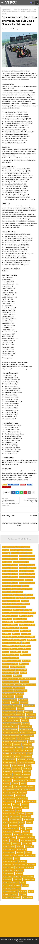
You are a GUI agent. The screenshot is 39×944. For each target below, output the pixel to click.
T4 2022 (26, 586)
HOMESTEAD (8, 645)
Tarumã (26, 723)
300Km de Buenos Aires (28, 732)
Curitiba (7, 753)
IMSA (17, 645)
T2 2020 (17, 562)
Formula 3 (14, 825)
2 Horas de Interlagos (28, 789)
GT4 (23, 828)
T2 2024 (15, 556)
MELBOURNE (27, 843)
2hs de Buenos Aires (10, 798)
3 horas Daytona (17, 637)
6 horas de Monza (9, 801)
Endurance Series (17, 550)
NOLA (17, 858)
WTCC (15, 726)
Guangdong (8, 831)
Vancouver (23, 891)
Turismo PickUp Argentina (12, 789)
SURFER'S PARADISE (23, 777)
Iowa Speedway (27, 834)
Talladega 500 (16, 723)
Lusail (28, 765)
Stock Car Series (27, 589)
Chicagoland (16, 816)
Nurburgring (27, 768)
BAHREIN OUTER (9, 810)
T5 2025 (15, 574)
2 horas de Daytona (10, 708)
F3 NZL (24, 672)
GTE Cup (26, 643)
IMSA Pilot (22, 759)
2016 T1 (21, 708)
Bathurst (17, 744)
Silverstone (31, 780)
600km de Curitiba (21, 690)
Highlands (17, 831)
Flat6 (6, 825)
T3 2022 (31, 574)
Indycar (6, 550)
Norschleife (32, 864)
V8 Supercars (16, 586)
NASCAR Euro (8, 858)
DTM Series (32, 640)
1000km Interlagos (26, 726)
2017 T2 (31, 577)
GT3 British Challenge (10, 699)
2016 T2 (7, 637)
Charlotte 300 (8, 750)
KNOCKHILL (22, 837)
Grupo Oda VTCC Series (11, 625)
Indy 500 (23, 565)
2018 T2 (23, 559)
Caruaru (19, 747)
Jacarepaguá (31, 717)
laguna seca (24, 663)
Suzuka (24, 783)
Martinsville (30, 846)
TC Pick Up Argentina (29, 684)
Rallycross (24, 702)
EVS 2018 (14, 822)
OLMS (25, 651)
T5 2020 (7, 586)
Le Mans (7, 765)
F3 (24, 753)
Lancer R (7, 702)
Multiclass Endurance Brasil (12, 601)
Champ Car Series (26, 553)
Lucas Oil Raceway (13, 484)
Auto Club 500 (22, 669)
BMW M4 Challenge (20, 640)
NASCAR (15, 553)
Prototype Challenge (10, 595)
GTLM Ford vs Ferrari (10, 678)
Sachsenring (8, 780)
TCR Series (28, 550)
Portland (27, 771)
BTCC (14, 592)
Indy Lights (31, 598)
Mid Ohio (20, 852)
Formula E (30, 622)
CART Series (8, 562)
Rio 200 (18, 684)
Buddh (22, 813)
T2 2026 (31, 583)
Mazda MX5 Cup (19, 580)
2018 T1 (23, 577)
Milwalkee (7, 768)
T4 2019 (7, 571)
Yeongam (23, 894)
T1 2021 (7, 592)
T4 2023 (15, 571)
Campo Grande (9, 747)
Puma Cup (25, 681)
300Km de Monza (9, 669)
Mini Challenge (31, 678)
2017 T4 (7, 589)
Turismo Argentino (19, 687)
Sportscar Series (29, 879)
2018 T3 (15, 568)
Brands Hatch (8, 714)
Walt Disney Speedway (11, 894)
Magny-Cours (8, 720)
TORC (23, 882)
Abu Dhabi (7, 804)
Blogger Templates (14, 939)
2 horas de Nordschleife (11, 729)
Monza (6, 651)
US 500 (15, 604)
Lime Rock (17, 843)
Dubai (6, 822)
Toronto (32, 786)
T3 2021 (15, 577)
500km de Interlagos (10, 607)
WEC (31, 891)
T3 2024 (31, 556)
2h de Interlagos (9, 795)
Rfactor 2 (16, 654)
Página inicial (6, 10)
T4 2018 (7, 604)
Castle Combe (29, 747)
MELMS (7, 648)
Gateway (16, 634)
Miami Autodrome (9, 852)
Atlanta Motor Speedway (19, 741)
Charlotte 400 (20, 622)
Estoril (22, 822)
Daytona (16, 631)
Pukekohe (30, 867)
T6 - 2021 (7, 628)
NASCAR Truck (16, 651)
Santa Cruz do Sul (20, 780)
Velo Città (7, 726)
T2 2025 (23, 556)
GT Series (22, 607)
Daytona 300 (16, 753)
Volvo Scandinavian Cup (11, 663)
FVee (30, 753)
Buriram (30, 813)
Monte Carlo (17, 768)
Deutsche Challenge (26, 616)
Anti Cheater (8, 807)
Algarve (7, 741)
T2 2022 (23, 583)
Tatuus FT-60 (8, 885)
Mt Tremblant (19, 855)
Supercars (15, 783)
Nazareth (23, 861)
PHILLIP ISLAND (9, 867)
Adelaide (16, 804)
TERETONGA (8, 786)
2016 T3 (16, 628)
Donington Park (20, 714)
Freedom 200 (26, 631)
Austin (32, 741)
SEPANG (17, 774)
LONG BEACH (26, 645)
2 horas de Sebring (10, 792)
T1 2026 (15, 565)
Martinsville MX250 (10, 849)
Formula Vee (31, 714)
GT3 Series (32, 568)
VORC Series (17, 888)
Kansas (32, 837)
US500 (26, 885)
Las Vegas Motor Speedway (26, 762)
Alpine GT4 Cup (30, 637)
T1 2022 (29, 580)
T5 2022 (32, 613)
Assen (17, 807)
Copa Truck (21, 598)
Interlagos (28, 610)
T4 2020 (22, 595)
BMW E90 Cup (8, 622)
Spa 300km (18, 879)
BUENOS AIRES (9, 672)
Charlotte (19, 696)
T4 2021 (32, 625)
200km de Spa (22, 792)
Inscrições (16, 547)
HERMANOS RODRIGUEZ (17, 717)
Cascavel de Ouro (9, 598)
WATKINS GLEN (29, 705)
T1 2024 (7, 568)
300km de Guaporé (10, 711)
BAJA (19, 810)
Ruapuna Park (19, 870)
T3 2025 (15, 559)
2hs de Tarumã (9, 690)
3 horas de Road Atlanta (11, 732)
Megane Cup (22, 849)
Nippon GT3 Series (20, 864)
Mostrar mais (33, 515)
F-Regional (16, 589)
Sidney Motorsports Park (11, 876)
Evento (30, 822)
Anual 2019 (8, 640)
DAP (6, 819)
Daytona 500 (8, 610)
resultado (22, 484)
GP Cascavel (8, 675)
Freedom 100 (8, 756)
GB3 (6, 717)
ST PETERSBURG (9, 777)
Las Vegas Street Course (28, 840)
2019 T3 (31, 559)
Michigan (27, 648)
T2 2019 (7, 556)
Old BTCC (7, 654)
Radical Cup (8, 774)
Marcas (31, 571)
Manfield (20, 846)
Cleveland (29, 750)
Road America (26, 654)
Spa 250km (8, 705)
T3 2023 (32, 565)
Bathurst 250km (9, 696)
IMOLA (17, 834)
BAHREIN (25, 807)
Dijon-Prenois (29, 819)
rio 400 (6, 666)
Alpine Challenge (9, 693)
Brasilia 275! (27, 744)
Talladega (7, 687)
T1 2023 (23, 574)
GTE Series (18, 675)
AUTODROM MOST (30, 801)
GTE (19, 643)
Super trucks (18, 705)
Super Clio (15, 657)
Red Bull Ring (8, 684)
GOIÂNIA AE (27, 756)
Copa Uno (7, 631)
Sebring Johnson (9, 873)
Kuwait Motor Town (10, 762)
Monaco (29, 852)
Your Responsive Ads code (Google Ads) (19, 539)
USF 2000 (26, 660)
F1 (17, 672)
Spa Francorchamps (20, 619)
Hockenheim (23, 699)
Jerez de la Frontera (10, 837)
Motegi (17, 720)
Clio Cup (7, 553)
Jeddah (31, 759)
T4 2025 (7, 559)
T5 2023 (7, 723)
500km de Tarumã (24, 738)
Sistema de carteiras (27, 876)
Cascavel (24, 628)
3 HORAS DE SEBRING (18, 666)
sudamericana (28, 897)
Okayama (7, 771)
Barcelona (29, 711)
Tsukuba (17, 885)
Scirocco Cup (23, 613)
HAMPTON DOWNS (10, 759)
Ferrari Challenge (9, 643)
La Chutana (15, 840)
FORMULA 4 (8, 619)
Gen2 (29, 828)
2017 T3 (23, 571)
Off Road (23, 625)
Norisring (25, 720)
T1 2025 (7, 577)
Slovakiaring (8, 879)
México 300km (30, 855)
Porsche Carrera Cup (10, 613)
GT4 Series (7, 634)
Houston (26, 831)
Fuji (22, 825)
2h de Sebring (21, 795)
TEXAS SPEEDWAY (20, 786)
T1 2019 (23, 568)
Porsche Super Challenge (11, 681)
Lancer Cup (8, 580)
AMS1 (19, 801)
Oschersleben (17, 771)
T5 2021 (15, 583)
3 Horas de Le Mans (26, 729)
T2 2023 (26, 562)
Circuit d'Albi (19, 750)
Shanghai (19, 873)
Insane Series (26, 634)
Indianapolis (18, 610)
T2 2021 (7, 574)
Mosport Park (8, 855)
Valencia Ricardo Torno (11, 891)
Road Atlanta (8, 870)
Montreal (15, 702)
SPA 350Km (27, 774)
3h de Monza (23, 798)
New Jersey (8, 864)
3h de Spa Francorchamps (12, 735)
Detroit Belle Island (16, 819)
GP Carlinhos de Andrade (11, 828)
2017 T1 (30, 595)
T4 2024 (29, 484)
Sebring (7, 657)
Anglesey (25, 804)
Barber (20, 711)
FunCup (18, 756)
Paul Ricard (20, 867)
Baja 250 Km (8, 744)
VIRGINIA (7, 888)
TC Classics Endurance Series (12, 660)
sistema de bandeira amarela (12, 897)
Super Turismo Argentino (11, 882)
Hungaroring (8, 834)
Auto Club (20, 693)
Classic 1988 (26, 816)
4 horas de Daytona (28, 735)
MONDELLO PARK (10, 846)
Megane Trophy (16, 648)
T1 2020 (25, 601)
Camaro (7, 816)
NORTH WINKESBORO (11, 861)
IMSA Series (26, 547)
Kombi (6, 840)
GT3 (21, 592)
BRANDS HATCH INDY (11, 813)
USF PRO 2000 (15, 10)
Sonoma (7, 783)
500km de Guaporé (10, 738)
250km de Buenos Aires (11, 616)
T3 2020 (7, 583)
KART (21, 678)
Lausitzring (7, 843)
